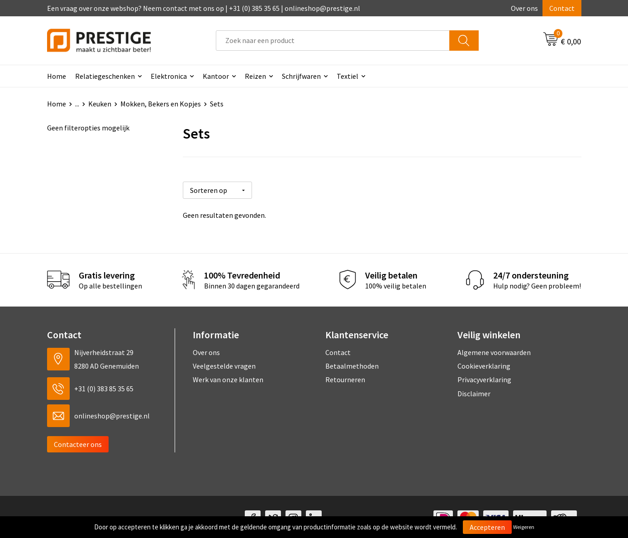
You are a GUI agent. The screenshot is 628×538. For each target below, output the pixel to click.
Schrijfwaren (301, 76)
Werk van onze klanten (228, 376)
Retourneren (345, 376)
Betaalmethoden (352, 363)
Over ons (524, 8)
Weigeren (523, 527)
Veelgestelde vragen (224, 363)
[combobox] (333, 40)
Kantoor (216, 76)
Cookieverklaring (483, 363)
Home (56, 76)
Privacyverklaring (484, 376)
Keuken (99, 103)
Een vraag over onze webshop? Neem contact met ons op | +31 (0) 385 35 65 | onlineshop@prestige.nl (203, 8)
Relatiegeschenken (105, 76)
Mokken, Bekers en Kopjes (160, 103)
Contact (562, 8)
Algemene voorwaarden (494, 349)
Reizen (255, 76)
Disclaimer (473, 390)
